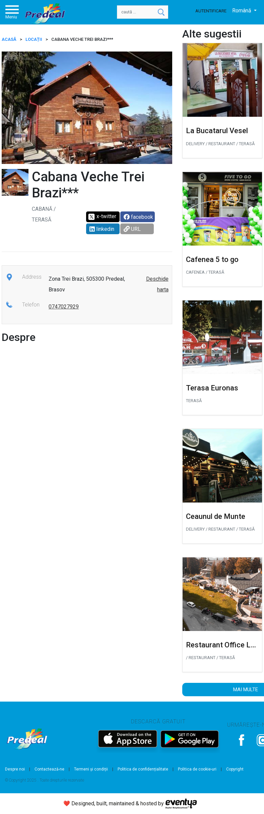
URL (132, 229)
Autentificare (210, 10)
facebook (138, 217)
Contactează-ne (49, 769)
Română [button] (242, 10)
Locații (33, 39)
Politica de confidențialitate (143, 769)
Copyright (235, 769)
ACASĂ (9, 39)
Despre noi (15, 769)
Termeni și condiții (91, 769)
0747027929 (64, 306)
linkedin (101, 229)
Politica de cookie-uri (197, 769)
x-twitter (102, 216)
